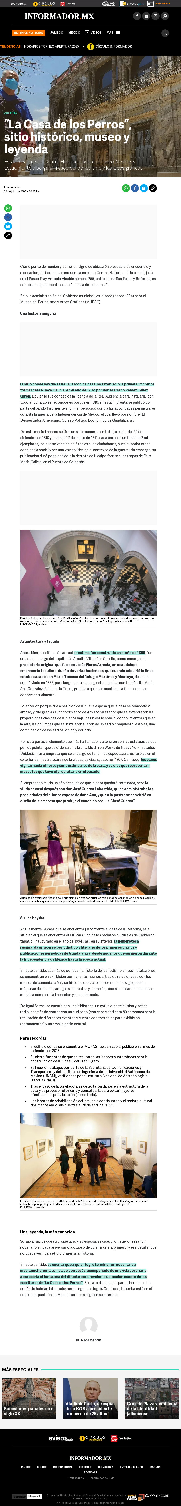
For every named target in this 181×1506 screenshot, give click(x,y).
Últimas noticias (28, 33)
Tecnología (105, 1467)
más (113, 32)
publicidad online (102, 1478)
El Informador (88, 1340)
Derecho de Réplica (88, 1503)
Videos (93, 32)
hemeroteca (75, 1478)
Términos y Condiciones (112, 1503)
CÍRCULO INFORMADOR (114, 46)
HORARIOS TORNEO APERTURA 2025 (51, 46)
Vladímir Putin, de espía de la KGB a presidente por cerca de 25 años (89, 1409)
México (74, 32)
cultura (154, 1467)
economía (90, 1472)
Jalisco (56, 32)
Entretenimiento (131, 1467)
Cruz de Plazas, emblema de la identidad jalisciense (152, 1409)
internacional (62, 1467)
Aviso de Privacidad (67, 1503)
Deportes (85, 1467)
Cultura (10, 113)
